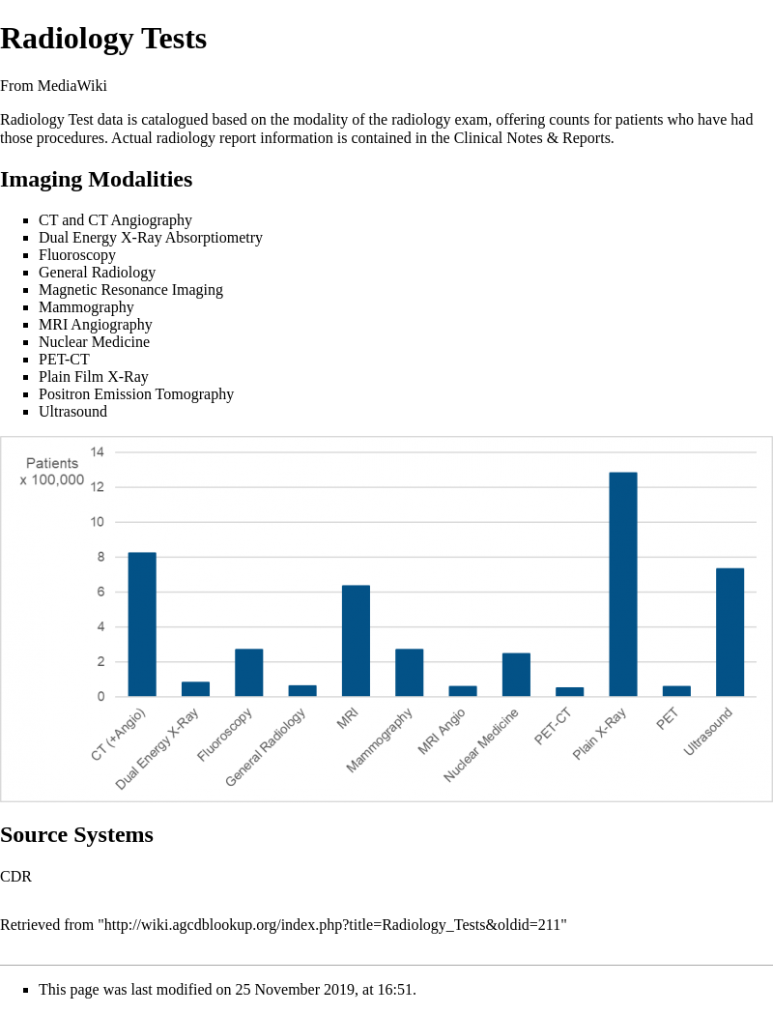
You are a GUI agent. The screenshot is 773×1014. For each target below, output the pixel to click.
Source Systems (77, 834)
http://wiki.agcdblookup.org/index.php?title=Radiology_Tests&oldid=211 (332, 924)
